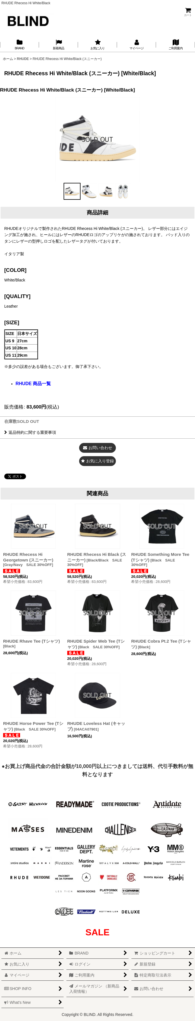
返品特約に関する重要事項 (30, 432)
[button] (72, 191)
